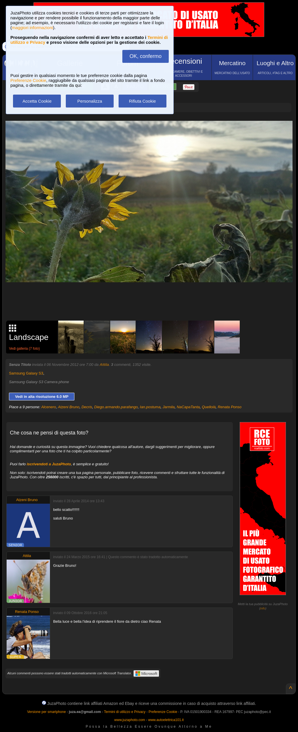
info (262, 608)
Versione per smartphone (46, 712)
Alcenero (48, 407)
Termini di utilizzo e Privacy (124, 712)
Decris (86, 407)
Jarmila (169, 407)
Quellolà (209, 407)
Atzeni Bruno (68, 407)
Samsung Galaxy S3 (26, 373)
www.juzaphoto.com (129, 720)
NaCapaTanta (188, 407)
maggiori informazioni (32, 27)
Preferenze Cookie (28, 80)
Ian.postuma (150, 407)
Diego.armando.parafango (116, 407)
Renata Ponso (229, 407)
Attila (104, 364)
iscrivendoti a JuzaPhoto (49, 464)
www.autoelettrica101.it (165, 720)
